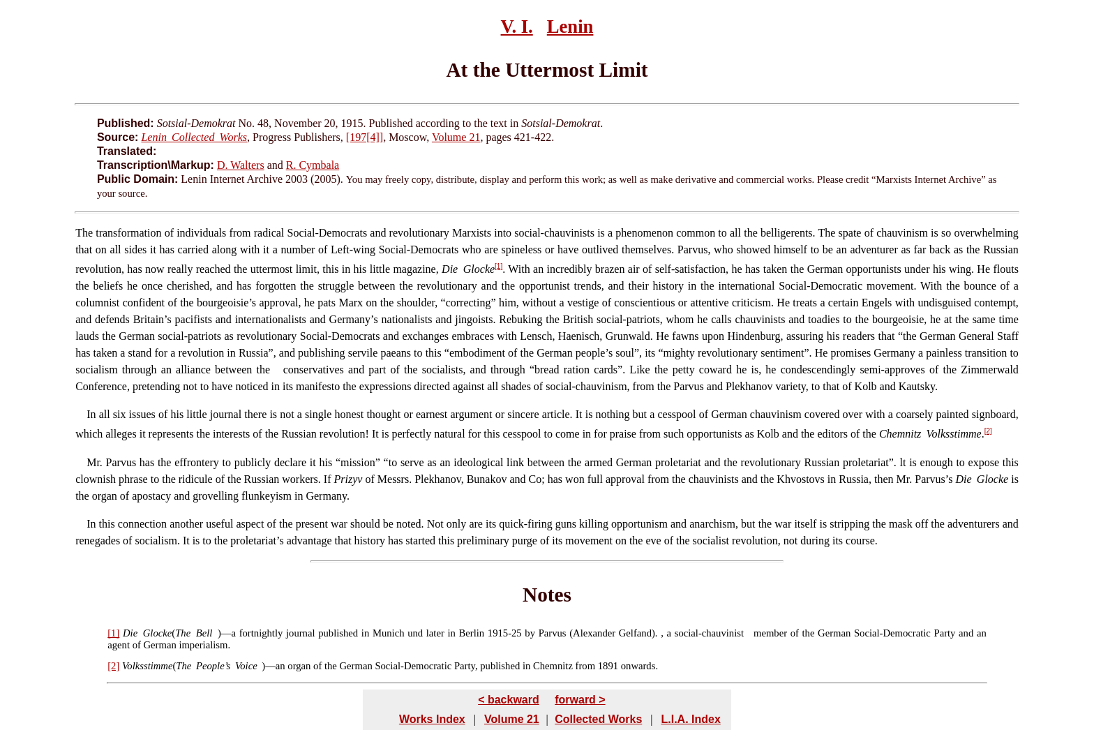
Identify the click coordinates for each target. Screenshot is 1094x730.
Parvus (119, 462)
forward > (580, 700)
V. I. (517, 26)
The (84, 233)
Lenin (570, 26)
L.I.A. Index (690, 719)
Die (130, 633)
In (91, 414)
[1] (498, 266)
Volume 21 (456, 137)
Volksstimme (147, 665)
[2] (988, 431)
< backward (508, 700)
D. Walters (240, 165)
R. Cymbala (312, 165)
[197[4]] (364, 137)
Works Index (432, 719)
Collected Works (598, 719)
